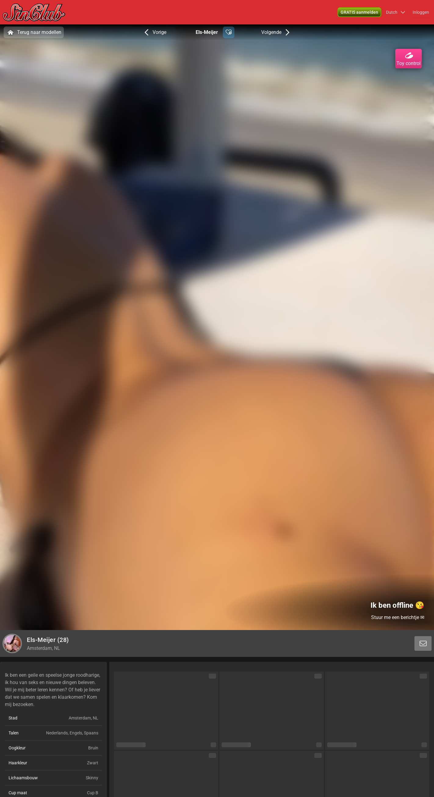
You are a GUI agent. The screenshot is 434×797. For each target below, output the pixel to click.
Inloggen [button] (421, 12)
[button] (359, 12)
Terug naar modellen (33, 32)
